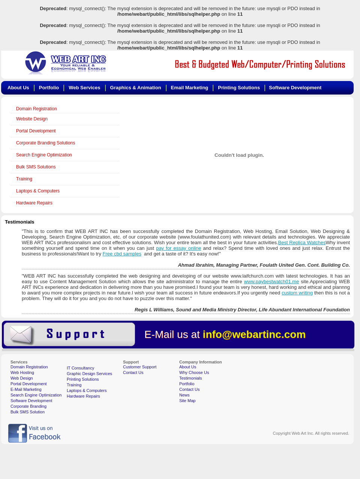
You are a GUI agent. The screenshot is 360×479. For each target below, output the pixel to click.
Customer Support (139, 367)
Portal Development (36, 131)
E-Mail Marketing (26, 389)
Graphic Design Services (89, 373)
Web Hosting (22, 372)
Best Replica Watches (302, 242)
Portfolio (186, 383)
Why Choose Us (194, 372)
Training (24, 179)
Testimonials (190, 378)
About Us (187, 367)
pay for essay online (178, 248)
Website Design (32, 119)
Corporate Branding (28, 406)
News (184, 395)
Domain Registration (36, 108)
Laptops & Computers (38, 191)
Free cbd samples (122, 254)
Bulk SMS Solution (27, 412)
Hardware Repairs (34, 203)
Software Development (31, 400)
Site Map (187, 400)
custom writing (297, 293)
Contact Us (133, 372)
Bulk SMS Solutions (36, 167)
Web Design (21, 378)
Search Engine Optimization (44, 155)
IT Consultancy (80, 368)
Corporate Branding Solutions (45, 143)
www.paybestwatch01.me (271, 281)
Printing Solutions (83, 379)
